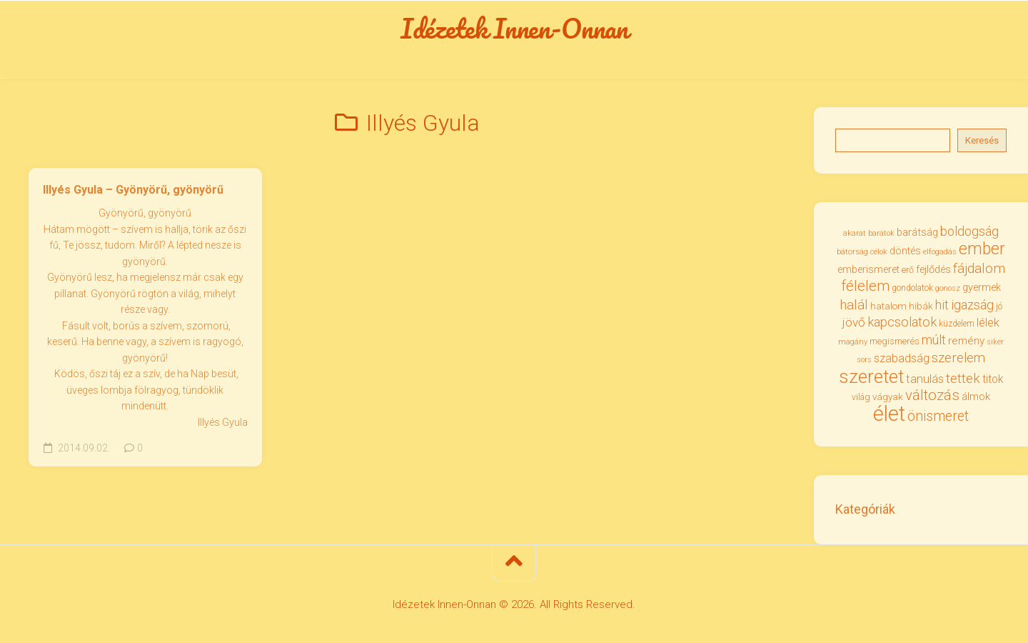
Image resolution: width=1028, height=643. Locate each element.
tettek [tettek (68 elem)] (963, 380)
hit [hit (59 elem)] (942, 306)
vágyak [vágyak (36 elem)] (887, 399)
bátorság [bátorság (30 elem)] (852, 254)
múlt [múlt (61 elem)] (934, 341)
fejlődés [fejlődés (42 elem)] (933, 270)
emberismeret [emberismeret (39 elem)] (868, 270)
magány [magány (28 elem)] (852, 343)
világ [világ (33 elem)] (861, 399)
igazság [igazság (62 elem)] (972, 306)
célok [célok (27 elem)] (878, 254)
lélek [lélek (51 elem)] (988, 325)
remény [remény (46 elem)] (966, 342)
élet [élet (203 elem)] (889, 415)
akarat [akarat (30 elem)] (854, 234)
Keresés (982, 141)
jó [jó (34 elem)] (999, 307)
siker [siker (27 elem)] (995, 343)
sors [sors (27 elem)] (864, 362)
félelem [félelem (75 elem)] (865, 287)
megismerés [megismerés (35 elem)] (894, 342)
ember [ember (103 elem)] (982, 251)
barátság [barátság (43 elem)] (917, 233)
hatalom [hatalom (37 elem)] (888, 307)
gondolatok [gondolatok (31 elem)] (912, 290)
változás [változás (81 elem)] (932, 397)
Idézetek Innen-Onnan (514, 29)
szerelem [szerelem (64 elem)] (958, 360)
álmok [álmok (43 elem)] (976, 398)
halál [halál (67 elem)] (854, 306)
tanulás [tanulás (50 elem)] (925, 380)
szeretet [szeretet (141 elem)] (871, 378)
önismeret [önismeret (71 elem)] (938, 417)
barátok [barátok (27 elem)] (881, 234)
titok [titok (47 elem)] (993, 380)
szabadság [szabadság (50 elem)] (901, 360)
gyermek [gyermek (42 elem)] (981, 289)
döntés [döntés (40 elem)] (905, 253)
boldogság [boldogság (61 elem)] (969, 232)
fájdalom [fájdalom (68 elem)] (979, 269)
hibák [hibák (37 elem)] (921, 307)
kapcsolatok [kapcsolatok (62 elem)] (902, 324)
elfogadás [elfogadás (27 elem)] (940, 254)
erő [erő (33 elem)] (908, 271)
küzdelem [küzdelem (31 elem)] (956, 326)
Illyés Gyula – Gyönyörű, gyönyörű (133, 191)
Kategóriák (865, 511)
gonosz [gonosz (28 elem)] (947, 290)
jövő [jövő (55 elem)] (853, 324)
